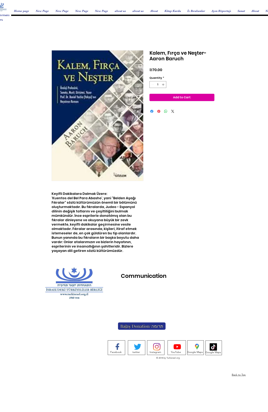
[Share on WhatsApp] (166, 111)
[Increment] (163, 84)
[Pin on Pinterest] (159, 111)
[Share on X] (172, 111)
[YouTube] (176, 352)
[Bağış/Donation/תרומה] (142, 326)
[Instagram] (155, 352)
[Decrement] (152, 84)
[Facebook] (116, 352)
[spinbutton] (158, 84)
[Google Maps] (195, 352)
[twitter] (136, 352)
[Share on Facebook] (152, 111)
